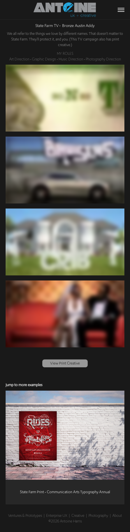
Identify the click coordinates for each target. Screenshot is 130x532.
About (117, 515)
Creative (77, 515)
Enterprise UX (56, 515)
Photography (98, 515)
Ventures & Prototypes (25, 515)
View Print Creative (65, 363)
